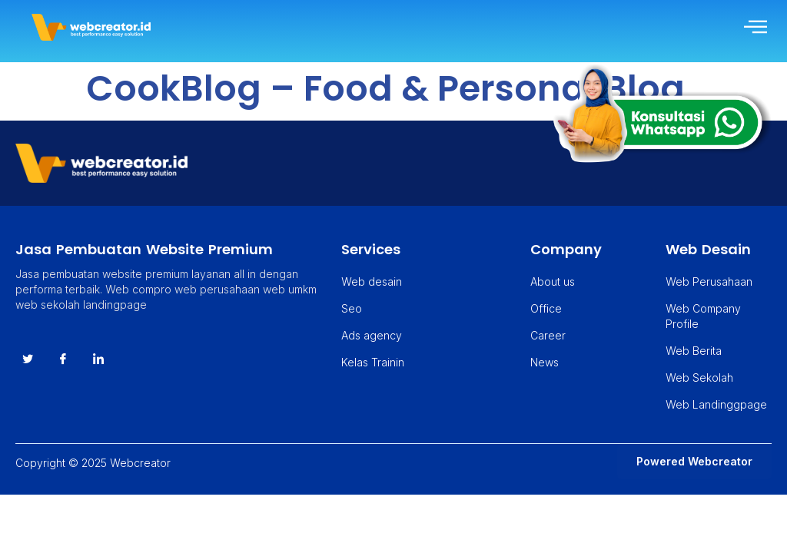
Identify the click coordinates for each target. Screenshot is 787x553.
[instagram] (98, 359)
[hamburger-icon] (754, 27)
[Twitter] (27, 359)
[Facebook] (63, 359)
